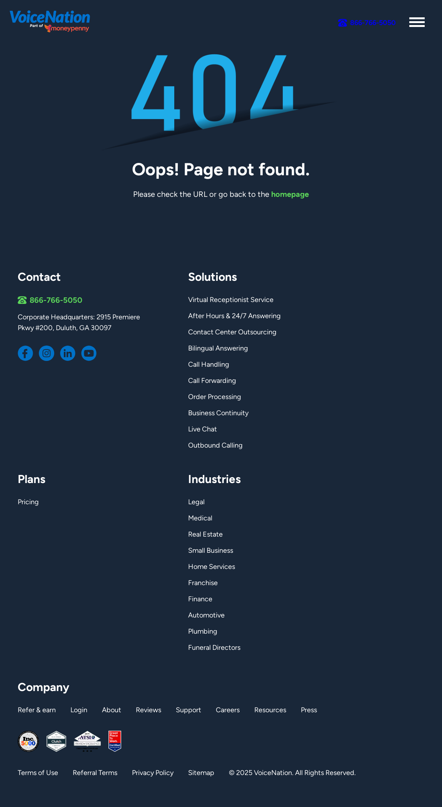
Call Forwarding (212, 380)
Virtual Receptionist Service (231, 299)
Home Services (211, 566)
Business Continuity (218, 413)
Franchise (203, 583)
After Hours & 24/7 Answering (234, 316)
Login (78, 710)
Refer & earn (37, 710)
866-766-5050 (56, 300)
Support (188, 710)
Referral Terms (95, 772)
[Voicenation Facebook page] (25, 353)
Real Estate (205, 534)
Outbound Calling (215, 445)
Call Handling (208, 364)
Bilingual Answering (218, 348)
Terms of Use (38, 772)
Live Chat (202, 429)
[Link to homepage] (52, 22)
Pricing (28, 502)
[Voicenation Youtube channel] (89, 353)
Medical (200, 518)
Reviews (148, 710)
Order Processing (214, 397)
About (111, 710)
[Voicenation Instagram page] (46, 353)
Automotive (206, 615)
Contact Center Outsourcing (232, 332)
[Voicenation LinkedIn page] (67, 353)
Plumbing (202, 631)
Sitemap (201, 772)
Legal (196, 502)
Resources (270, 710)
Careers (228, 710)
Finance (200, 599)
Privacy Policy (152, 772)
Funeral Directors (214, 647)
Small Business (210, 550)
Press (309, 710)
